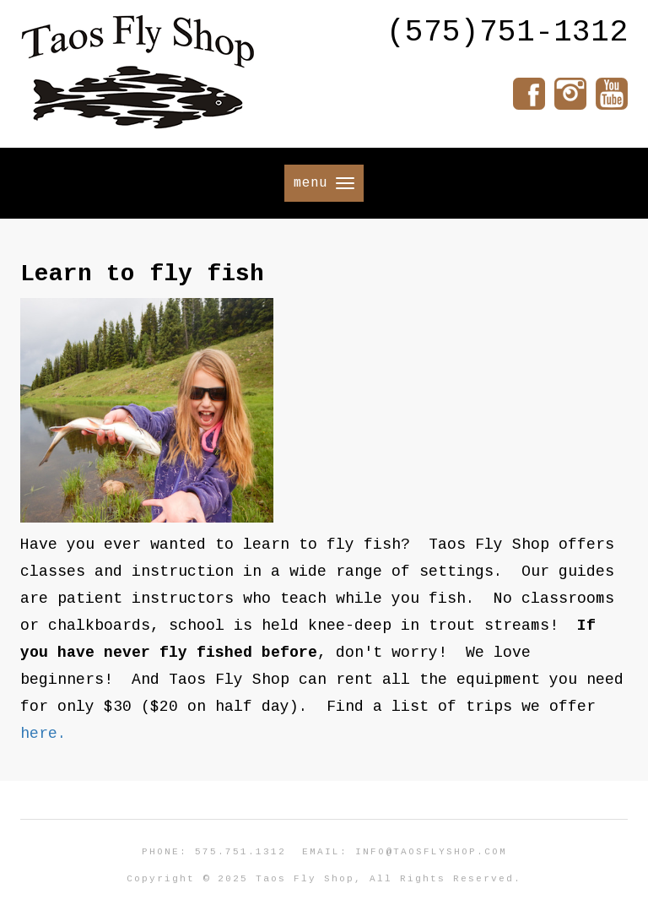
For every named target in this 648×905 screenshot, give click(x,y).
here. (43, 733)
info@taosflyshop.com (431, 852)
